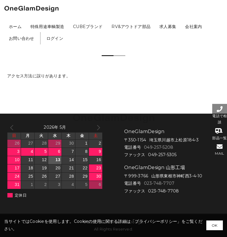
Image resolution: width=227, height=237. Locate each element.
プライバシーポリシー (156, 221)
